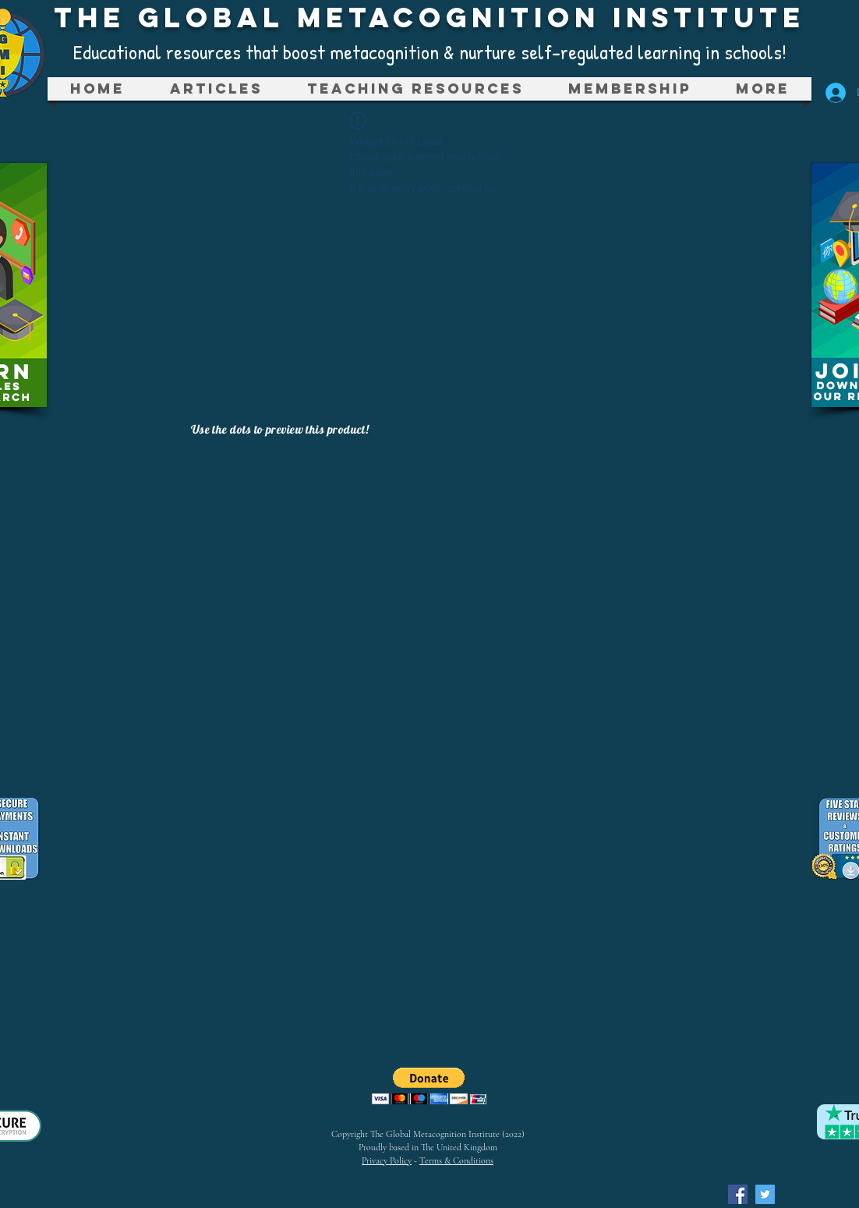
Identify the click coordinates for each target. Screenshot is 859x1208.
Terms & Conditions (456, 1160)
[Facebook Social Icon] (738, 1194)
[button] (415, 89)
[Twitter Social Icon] (765, 1194)
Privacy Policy (387, 1160)
